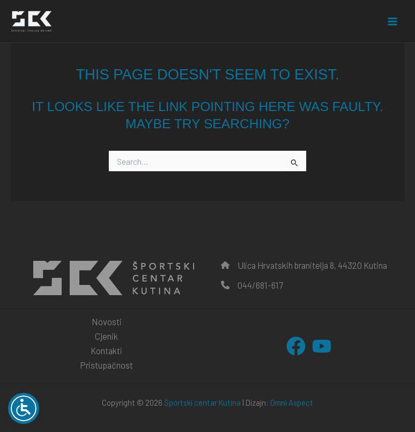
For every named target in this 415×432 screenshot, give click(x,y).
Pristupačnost (106, 365)
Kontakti (106, 351)
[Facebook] (296, 346)
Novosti (107, 322)
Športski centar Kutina (202, 402)
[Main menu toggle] (392, 21)
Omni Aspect (291, 402)
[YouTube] (321, 346)
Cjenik (106, 336)
